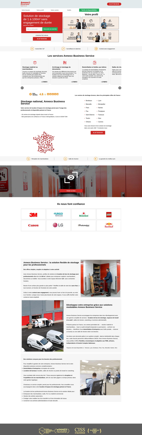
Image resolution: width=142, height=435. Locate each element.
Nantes (100, 107)
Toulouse (101, 114)
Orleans (88, 122)
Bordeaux (89, 100)
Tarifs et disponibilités (89, 10)
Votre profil (40, 10)
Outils (69, 10)
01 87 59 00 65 (114, 4)
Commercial (72, 23)
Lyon (99, 100)
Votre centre (55, 10)
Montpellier (101, 104)
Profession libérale (91, 36)
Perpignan (101, 111)
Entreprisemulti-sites (91, 23)
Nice (99, 118)
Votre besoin (26, 10)
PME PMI (109, 36)
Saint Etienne (90, 114)
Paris (87, 107)
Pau (87, 111)
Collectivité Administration (72, 36)
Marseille (89, 104)
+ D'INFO (44, 82)
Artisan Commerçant (109, 23)
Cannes (100, 122)
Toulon (88, 118)
